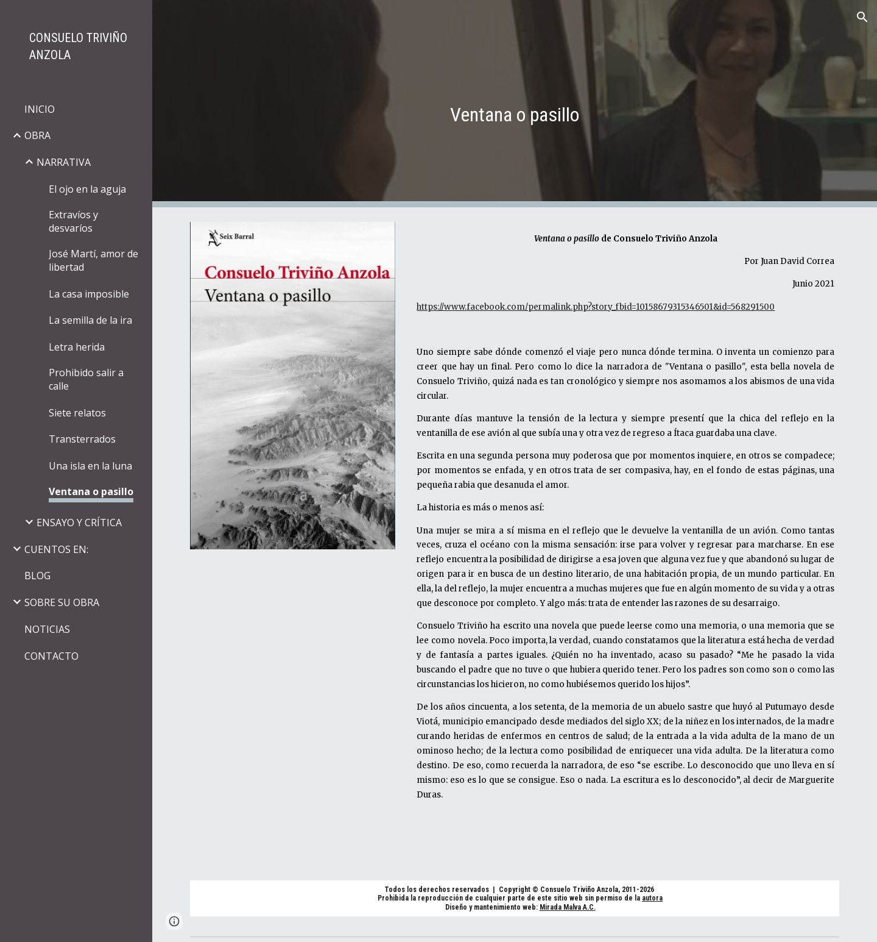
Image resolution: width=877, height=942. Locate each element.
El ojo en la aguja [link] (87, 189)
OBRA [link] (37, 135)
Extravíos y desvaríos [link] (73, 221)
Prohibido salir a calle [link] (86, 379)
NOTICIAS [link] (47, 629)
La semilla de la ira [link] (90, 320)
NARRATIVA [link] (64, 162)
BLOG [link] (37, 575)
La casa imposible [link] (89, 294)
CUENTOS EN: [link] (56, 549)
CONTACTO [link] (51, 656)
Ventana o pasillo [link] (91, 491)
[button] (862, 17)
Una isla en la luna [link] (90, 466)
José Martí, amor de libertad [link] (93, 260)
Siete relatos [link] (77, 412)
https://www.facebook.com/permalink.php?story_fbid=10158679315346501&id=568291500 (596, 307)
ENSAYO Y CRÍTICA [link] (79, 522)
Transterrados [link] (82, 439)
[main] (514, 104)
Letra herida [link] (77, 347)
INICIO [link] (39, 109)
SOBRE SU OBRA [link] (61, 602)
